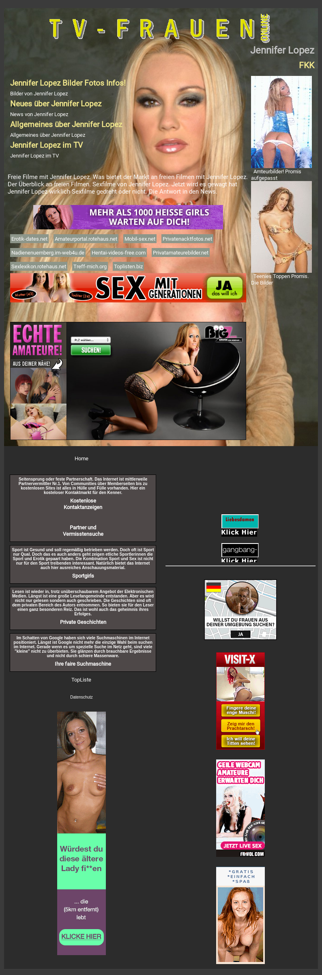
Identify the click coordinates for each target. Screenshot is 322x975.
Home (81, 458)
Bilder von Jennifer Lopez (39, 93)
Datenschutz (81, 697)
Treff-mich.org (90, 266)
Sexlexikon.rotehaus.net (38, 266)
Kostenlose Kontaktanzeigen (83, 503)
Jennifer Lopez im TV (34, 155)
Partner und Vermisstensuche (83, 530)
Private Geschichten (83, 622)
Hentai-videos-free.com (119, 252)
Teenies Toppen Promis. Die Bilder (280, 279)
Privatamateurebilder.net (180, 252)
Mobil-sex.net (140, 238)
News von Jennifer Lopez (39, 114)
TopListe (81, 679)
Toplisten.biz (128, 266)
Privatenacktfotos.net (187, 238)
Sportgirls (83, 575)
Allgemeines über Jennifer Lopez (47, 135)
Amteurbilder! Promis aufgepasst (276, 174)
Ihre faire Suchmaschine (83, 663)
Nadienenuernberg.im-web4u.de (47, 252)
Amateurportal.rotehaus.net (86, 238)
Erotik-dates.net (29, 238)
